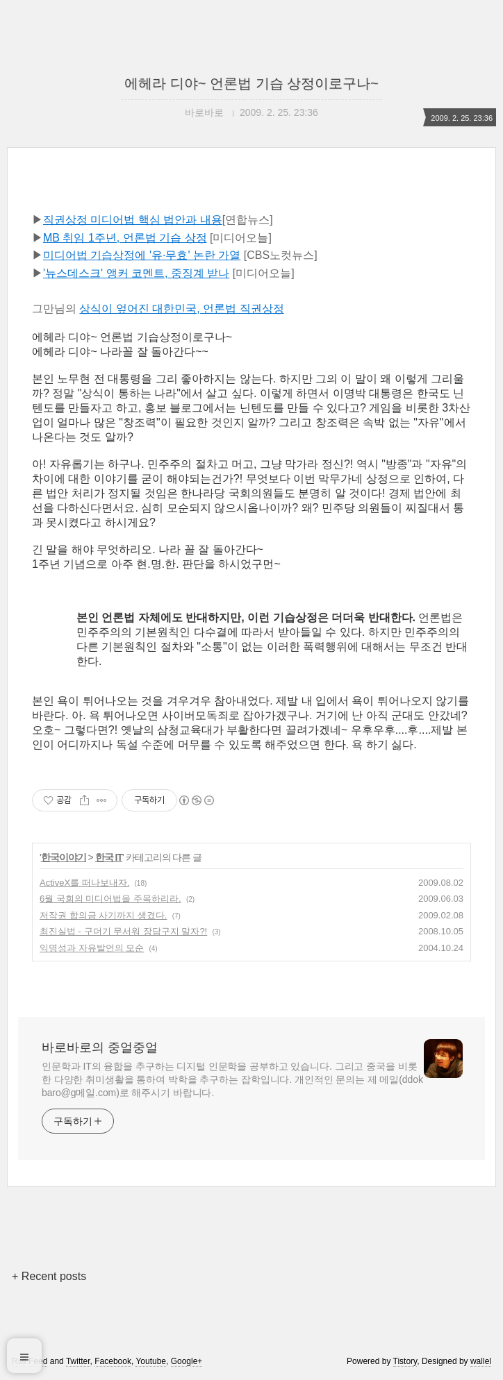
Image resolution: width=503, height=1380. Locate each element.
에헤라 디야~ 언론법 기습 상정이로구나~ (251, 83)
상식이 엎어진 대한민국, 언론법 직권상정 (181, 308)
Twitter (78, 1361)
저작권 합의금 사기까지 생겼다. (103, 915)
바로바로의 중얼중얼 (100, 1047)
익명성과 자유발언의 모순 (92, 948)
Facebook (112, 1361)
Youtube (150, 1361)
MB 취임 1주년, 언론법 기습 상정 (125, 238)
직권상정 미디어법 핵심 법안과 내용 (132, 220)
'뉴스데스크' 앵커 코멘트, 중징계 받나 (136, 273)
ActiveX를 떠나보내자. (84, 882)
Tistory (405, 1361)
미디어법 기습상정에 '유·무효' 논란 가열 (141, 255)
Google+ (187, 1361)
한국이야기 (63, 857)
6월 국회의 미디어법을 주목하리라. (110, 898)
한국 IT (108, 857)
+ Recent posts (49, 1276)
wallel (480, 1361)
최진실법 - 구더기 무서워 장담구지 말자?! (123, 931)
